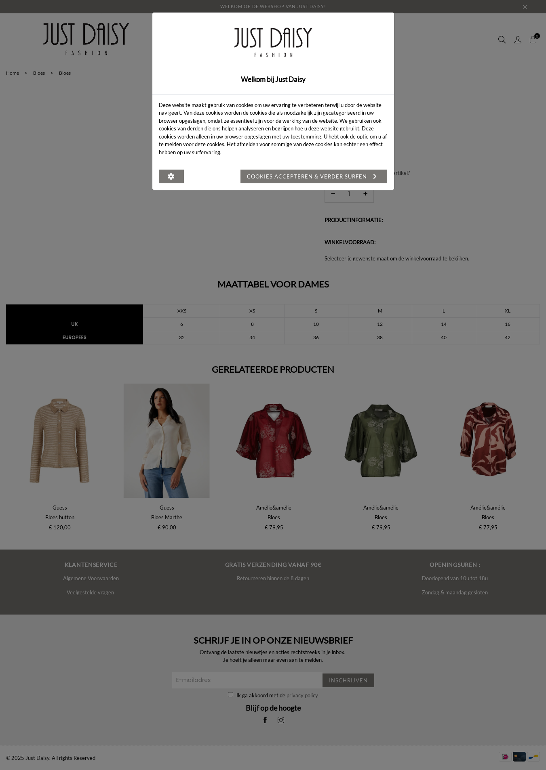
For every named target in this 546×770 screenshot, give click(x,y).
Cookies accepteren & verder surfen (314, 176)
